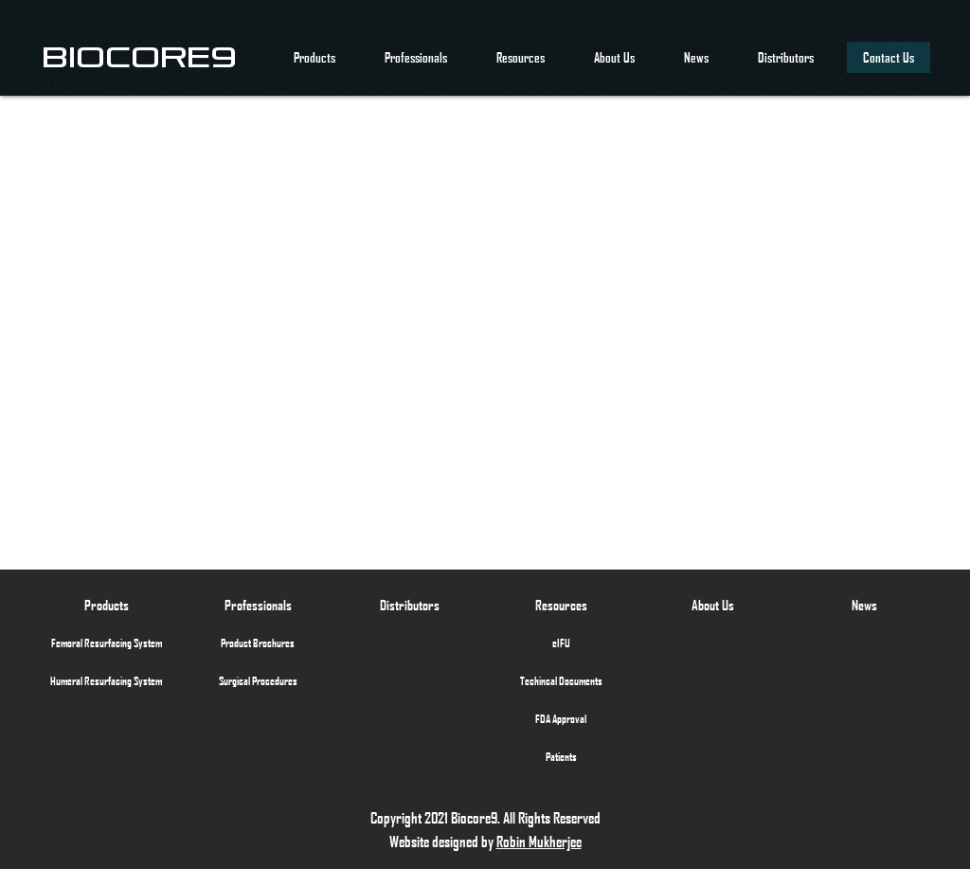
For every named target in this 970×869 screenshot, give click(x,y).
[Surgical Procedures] (257, 680)
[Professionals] (257, 605)
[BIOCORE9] (139, 57)
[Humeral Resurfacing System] (106, 680)
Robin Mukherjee (539, 841)
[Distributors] (409, 605)
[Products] (106, 605)
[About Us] (712, 605)
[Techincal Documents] (561, 680)
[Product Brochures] (257, 642)
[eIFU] (561, 642)
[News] (864, 605)
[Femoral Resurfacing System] (106, 642)
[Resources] (561, 605)
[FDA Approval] (561, 718)
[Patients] (561, 756)
